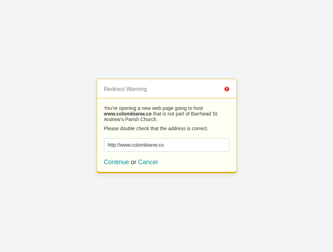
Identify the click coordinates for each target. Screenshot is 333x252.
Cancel (148, 162)
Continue (116, 162)
